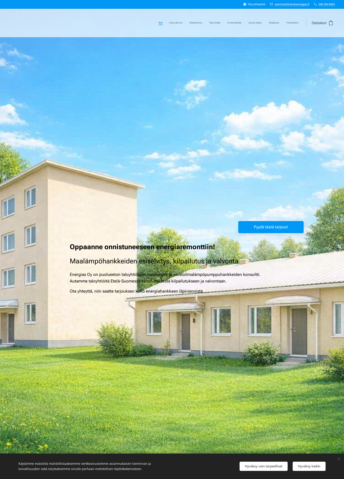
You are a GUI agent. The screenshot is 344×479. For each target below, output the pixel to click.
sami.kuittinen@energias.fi (292, 4)
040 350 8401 (327, 4)
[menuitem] (250, 23)
